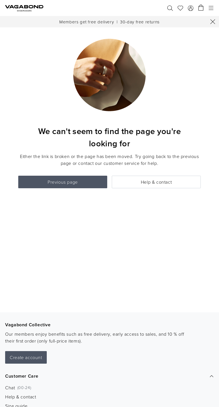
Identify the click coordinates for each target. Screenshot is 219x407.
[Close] (212, 21)
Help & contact (156, 182)
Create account (26, 357)
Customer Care (109, 376)
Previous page (63, 182)
